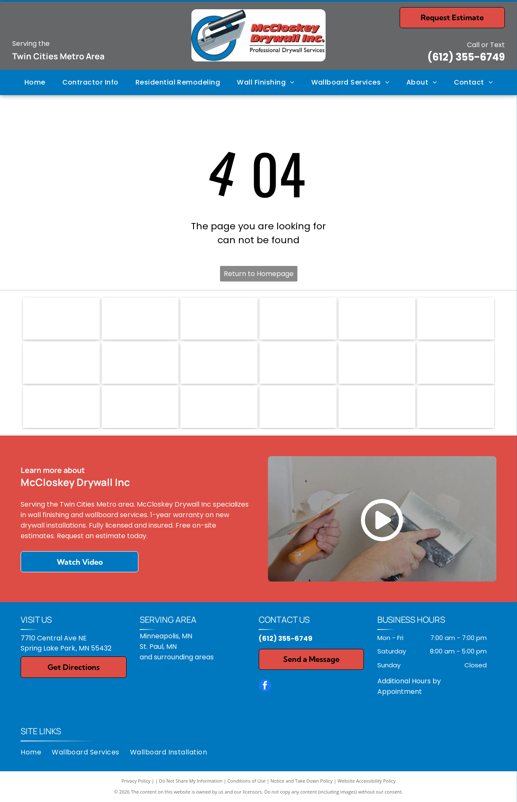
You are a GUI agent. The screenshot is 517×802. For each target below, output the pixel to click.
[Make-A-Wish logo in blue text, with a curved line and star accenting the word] (218, 318)
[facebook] (265, 686)
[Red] (61, 363)
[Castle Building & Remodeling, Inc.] (298, 363)
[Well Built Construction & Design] (298, 407)
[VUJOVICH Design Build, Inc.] (218, 407)
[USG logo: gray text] (377, 318)
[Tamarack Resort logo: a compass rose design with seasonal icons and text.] (218, 363)
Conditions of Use (247, 781)
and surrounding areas (177, 657)
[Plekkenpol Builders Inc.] (455, 363)
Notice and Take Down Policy (301, 781)
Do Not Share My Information (191, 781)
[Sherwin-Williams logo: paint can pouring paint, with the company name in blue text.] (140, 363)
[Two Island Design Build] (140, 407)
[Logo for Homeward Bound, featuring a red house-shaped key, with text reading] (298, 318)
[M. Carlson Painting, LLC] (377, 407)
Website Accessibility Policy (366, 781)
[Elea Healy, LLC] (377, 363)
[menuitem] (35, 82)
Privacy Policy (136, 781)
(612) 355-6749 (466, 57)
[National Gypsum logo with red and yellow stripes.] (455, 318)
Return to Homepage (259, 274)
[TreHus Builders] (61, 407)
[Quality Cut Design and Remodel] (455, 407)
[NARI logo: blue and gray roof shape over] (61, 318)
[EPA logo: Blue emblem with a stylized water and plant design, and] (140, 318)
